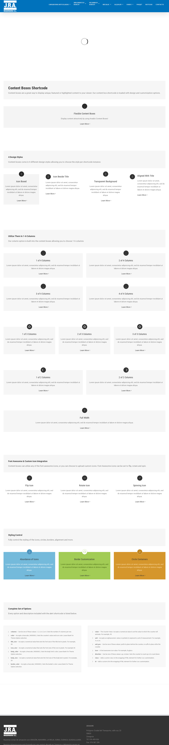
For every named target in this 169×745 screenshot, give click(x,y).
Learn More (84, 124)
